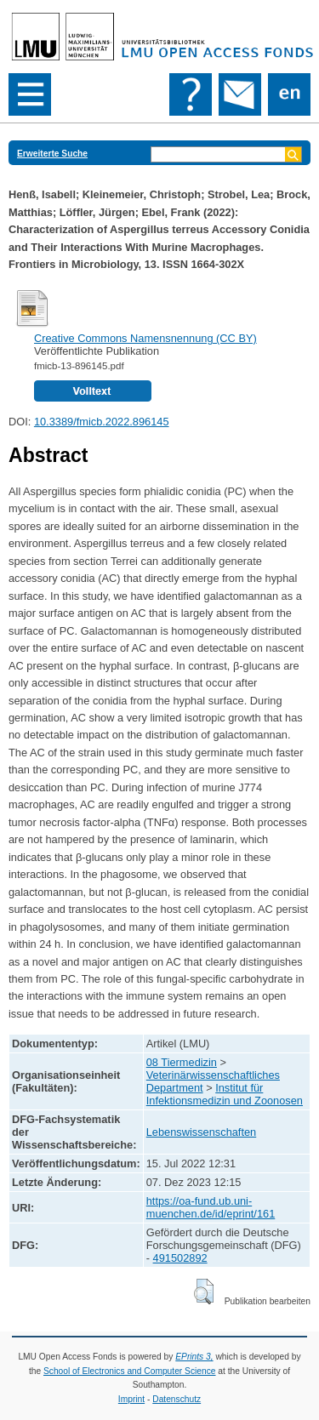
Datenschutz (176, 1399)
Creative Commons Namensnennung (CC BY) (145, 338)
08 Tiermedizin (181, 1062)
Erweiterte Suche (52, 153)
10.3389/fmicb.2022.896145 (101, 421)
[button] (204, 1291)
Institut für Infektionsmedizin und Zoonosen (224, 1094)
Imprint (131, 1399)
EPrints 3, (194, 1356)
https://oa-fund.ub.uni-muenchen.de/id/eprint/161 (211, 1207)
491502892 (180, 1258)
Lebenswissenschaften (201, 1132)
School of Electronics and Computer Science (129, 1371)
